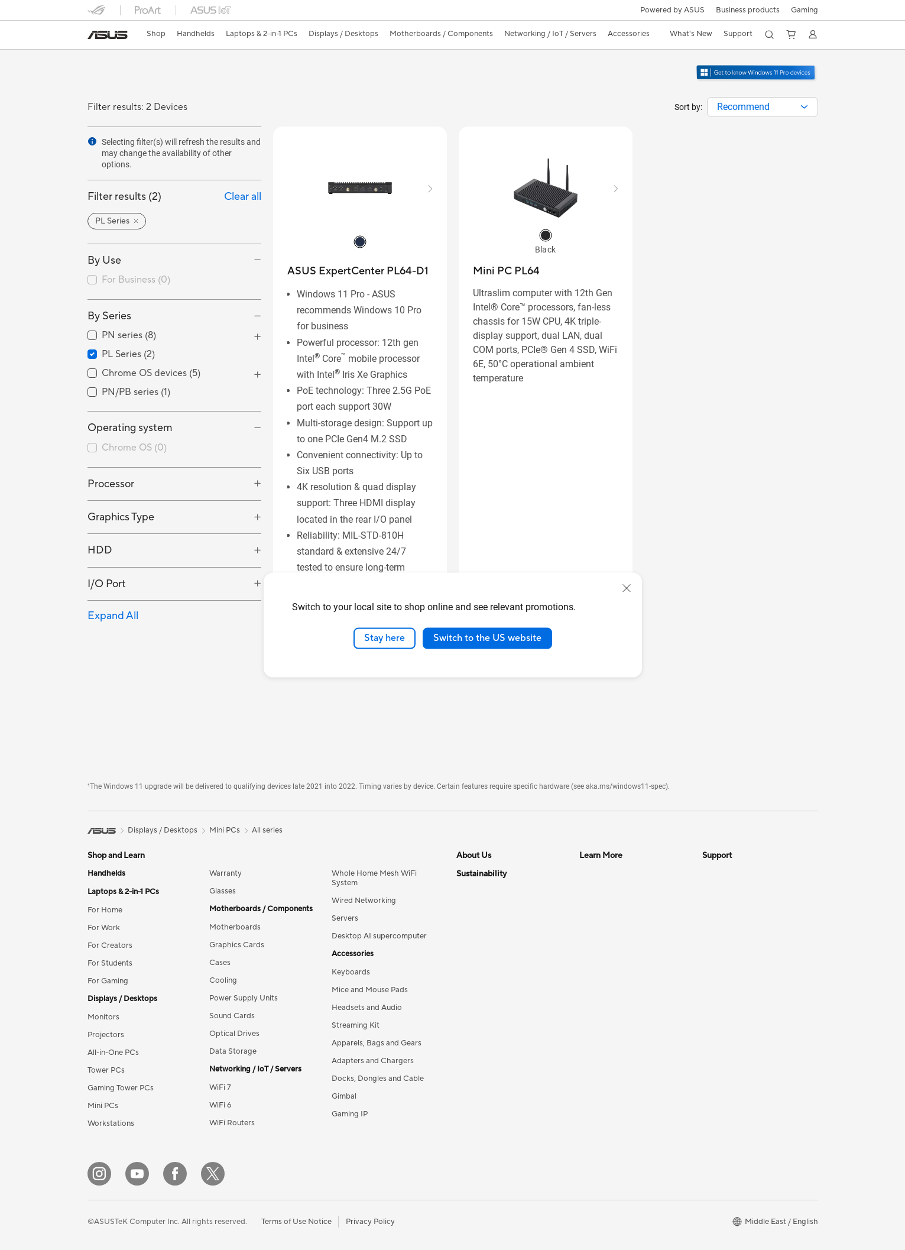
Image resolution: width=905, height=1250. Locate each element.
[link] (107, 35)
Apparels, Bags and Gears (376, 1043)
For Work (103, 927)
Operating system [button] (130, 428)
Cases (220, 962)
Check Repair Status (738, 873)
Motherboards (235, 927)
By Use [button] (104, 260)
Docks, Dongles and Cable (378, 1078)
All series (267, 830)
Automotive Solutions (617, 926)
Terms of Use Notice (296, 1221)
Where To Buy (726, 997)
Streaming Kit (355, 1025)
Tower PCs (106, 1070)
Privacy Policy (370, 1221)
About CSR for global (493, 926)
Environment (478, 1069)
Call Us (714, 944)
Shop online (477, 1033)
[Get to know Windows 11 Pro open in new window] (756, 80)
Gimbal (344, 1096)
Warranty (225, 873)
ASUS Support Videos (741, 980)
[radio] (360, 241)
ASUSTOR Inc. (481, 980)
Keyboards (351, 972)
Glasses (222, 891)
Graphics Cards (236, 945)
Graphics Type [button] (120, 517)
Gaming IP (350, 1114)
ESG (464, 1087)
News (466, 891)
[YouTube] (137, 1174)
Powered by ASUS (672, 10)
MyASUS (718, 1015)
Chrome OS (134, 448)
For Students (109, 963)
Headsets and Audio (367, 1007)
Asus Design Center (613, 891)
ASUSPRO (598, 909)
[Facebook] (175, 1174)
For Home (104, 910)
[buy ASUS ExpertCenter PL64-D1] (358, 271)
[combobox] (762, 107)
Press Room (477, 944)
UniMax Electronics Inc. (497, 1015)
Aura (587, 1015)
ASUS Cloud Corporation (501, 997)
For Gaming (107, 981)
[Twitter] (213, 1174)
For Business (136, 280)
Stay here (384, 638)
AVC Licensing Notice (617, 962)
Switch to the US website (487, 638)
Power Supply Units (243, 998)
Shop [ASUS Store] (156, 33)
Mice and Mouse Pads (370, 990)
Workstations (110, 1123)
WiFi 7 (220, 1087)
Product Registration (739, 909)
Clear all (242, 196)
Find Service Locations (741, 891)
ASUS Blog (598, 944)
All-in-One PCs (113, 1052)
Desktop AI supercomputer (379, 936)
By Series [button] (109, 316)
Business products (748, 10)
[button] (804, 10)
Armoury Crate (605, 997)
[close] (626, 588)
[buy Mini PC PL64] (506, 271)
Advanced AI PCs (609, 980)
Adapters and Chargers (373, 1061)
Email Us (717, 926)
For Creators (109, 945)
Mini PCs (102, 1105)
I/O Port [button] (106, 584)
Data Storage (233, 1051)
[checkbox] (174, 280)
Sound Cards (232, 1016)
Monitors (103, 1017)
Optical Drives (234, 1033)
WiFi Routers (232, 1123)
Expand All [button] (112, 616)
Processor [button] (110, 484)
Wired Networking (364, 900)
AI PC (589, 873)
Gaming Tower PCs (120, 1088)
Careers (470, 962)
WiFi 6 (220, 1105)
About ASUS (478, 873)
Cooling (223, 980)
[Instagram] (99, 1174)
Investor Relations (488, 909)
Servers (345, 918)
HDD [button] (99, 550)
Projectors (105, 1034)
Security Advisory (733, 962)
